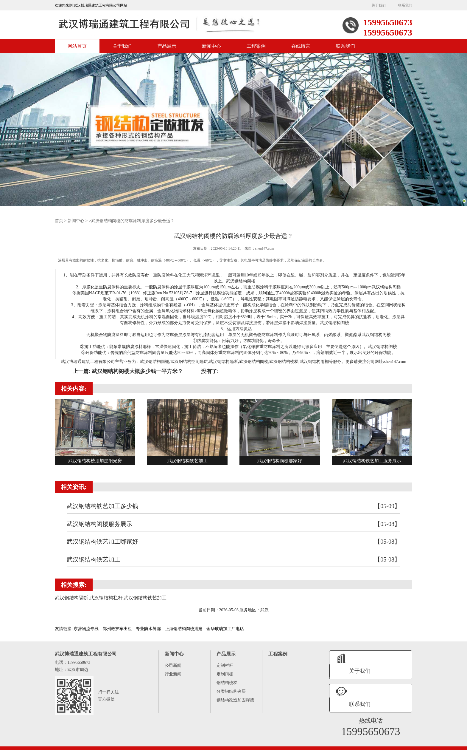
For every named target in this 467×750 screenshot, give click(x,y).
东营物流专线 (86, 629)
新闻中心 (211, 47)
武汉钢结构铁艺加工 (233, 560)
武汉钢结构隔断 (223, 362)
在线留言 (300, 47)
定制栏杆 (225, 666)
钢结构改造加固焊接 (235, 701)
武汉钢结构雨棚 (154, 362)
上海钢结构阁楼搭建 (184, 629)
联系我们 (405, 5)
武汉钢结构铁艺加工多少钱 (233, 507)
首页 (59, 221)
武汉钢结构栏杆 (399, 745)
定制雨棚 (225, 675)
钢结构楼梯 (227, 683)
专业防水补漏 (148, 629)
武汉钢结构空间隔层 (189, 362)
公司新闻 (173, 666)
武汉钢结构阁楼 (334, 323)
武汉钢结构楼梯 (283, 362)
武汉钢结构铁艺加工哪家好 (233, 542)
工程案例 (256, 47)
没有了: (210, 372)
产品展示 (166, 47)
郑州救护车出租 (117, 629)
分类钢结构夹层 (231, 692)
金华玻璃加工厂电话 (225, 629)
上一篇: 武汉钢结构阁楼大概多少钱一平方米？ (128, 372)
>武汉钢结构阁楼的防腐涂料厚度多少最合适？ (132, 221)
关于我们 (378, 5)
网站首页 (77, 47)
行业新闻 (173, 675)
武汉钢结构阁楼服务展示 (233, 525)
